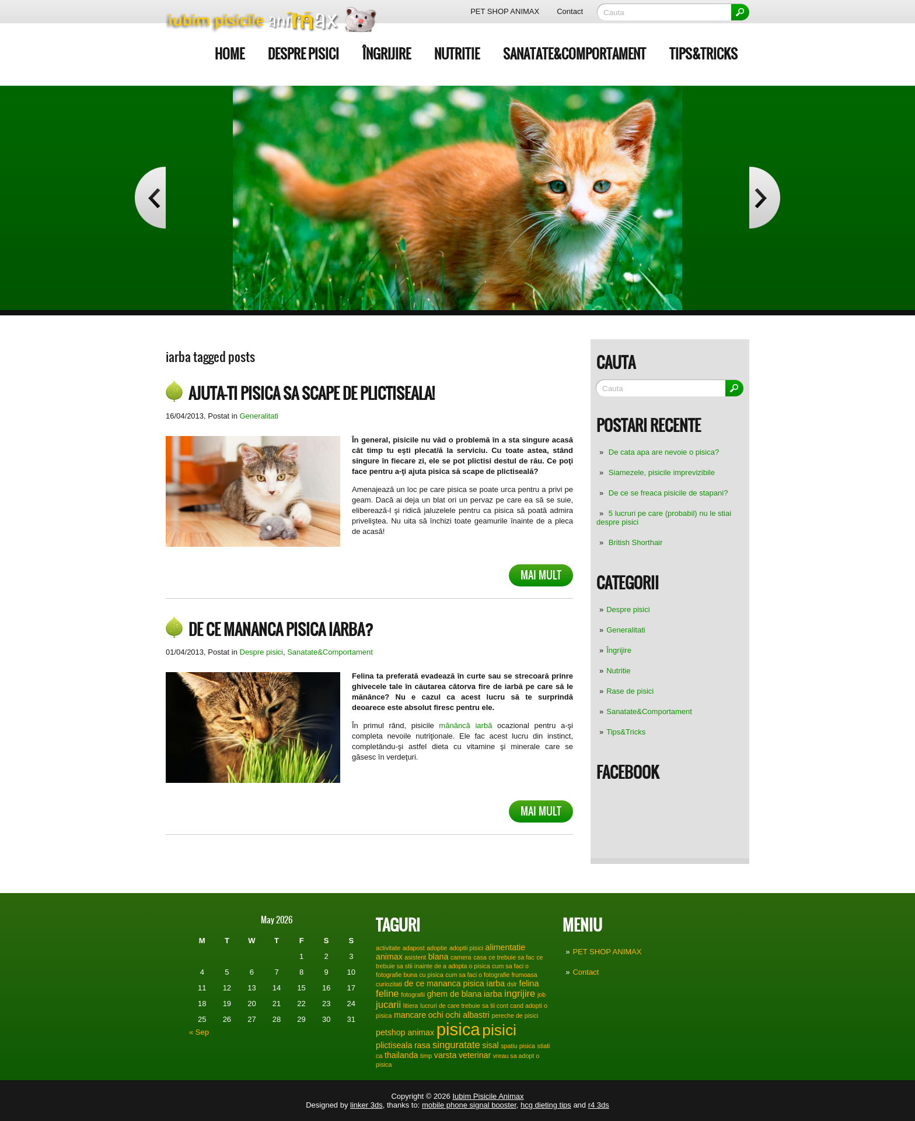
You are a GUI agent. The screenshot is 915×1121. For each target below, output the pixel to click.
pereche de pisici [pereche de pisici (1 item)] (514, 1015)
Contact (570, 11)
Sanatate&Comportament (574, 54)
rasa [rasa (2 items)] (422, 1045)
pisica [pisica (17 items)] (458, 1029)
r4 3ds (598, 1105)
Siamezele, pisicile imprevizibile (662, 472)
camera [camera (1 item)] (461, 957)
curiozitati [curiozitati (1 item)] (389, 984)
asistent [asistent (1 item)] (415, 957)
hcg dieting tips (546, 1105)
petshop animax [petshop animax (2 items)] (405, 1032)
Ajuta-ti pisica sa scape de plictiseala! (311, 393)
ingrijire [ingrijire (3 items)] (519, 993)
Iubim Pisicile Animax (487, 1096)
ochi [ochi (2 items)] (435, 1015)
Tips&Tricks (703, 54)
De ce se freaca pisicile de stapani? (668, 493)
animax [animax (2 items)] (389, 956)
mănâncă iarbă (463, 725)
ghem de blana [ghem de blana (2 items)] (454, 994)
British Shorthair (635, 542)
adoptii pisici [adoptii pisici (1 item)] (466, 947)
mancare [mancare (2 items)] (410, 1015)
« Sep (199, 1032)
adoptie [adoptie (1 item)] (437, 947)
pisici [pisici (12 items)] (499, 1030)
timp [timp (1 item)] (426, 1055)
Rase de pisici (630, 691)
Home (230, 54)
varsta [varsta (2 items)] (445, 1055)
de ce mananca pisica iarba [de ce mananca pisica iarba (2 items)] (454, 983)
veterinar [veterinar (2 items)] (475, 1055)
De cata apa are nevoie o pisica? (664, 452)
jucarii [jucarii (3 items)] (388, 1004)
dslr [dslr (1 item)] (512, 984)
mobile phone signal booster (469, 1105)
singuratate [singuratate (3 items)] (456, 1044)
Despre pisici (303, 54)
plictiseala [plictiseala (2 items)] (394, 1045)
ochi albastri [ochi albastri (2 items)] (467, 1015)
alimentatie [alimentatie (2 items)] (505, 947)
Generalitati (625, 629)
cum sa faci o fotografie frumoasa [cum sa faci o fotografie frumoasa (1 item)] (491, 974)
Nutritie (457, 54)
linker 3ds (366, 1105)
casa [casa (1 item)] (480, 957)
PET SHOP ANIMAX (504, 11)
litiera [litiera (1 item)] (410, 1005)
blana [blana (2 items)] (438, 956)
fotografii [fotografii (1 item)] (413, 994)
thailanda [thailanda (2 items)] (401, 1055)
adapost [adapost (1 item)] (414, 947)
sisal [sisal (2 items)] (490, 1045)
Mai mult (541, 575)
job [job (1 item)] (541, 994)
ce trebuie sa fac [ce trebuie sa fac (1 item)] (511, 957)
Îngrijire (386, 54)
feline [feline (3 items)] (387, 993)
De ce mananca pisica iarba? (280, 629)
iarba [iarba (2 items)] (493, 994)
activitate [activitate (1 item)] (388, 947)
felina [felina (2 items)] (529, 983)
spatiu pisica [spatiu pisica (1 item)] (518, 1045)
